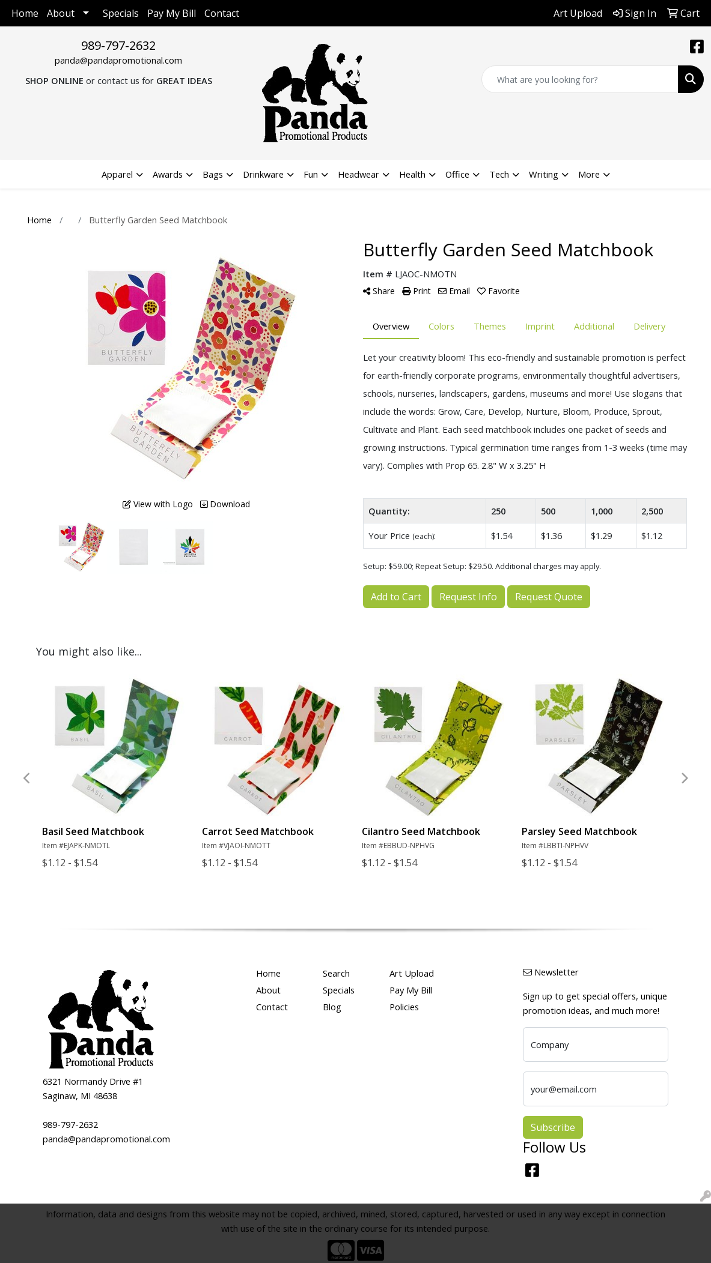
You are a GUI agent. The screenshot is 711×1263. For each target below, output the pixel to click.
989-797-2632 (118, 45)
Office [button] (457, 174)
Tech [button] (499, 174)
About (61, 13)
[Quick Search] (580, 79)
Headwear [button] (358, 174)
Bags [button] (213, 174)
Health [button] (412, 174)
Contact (221, 13)
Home (24, 13)
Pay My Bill (171, 13)
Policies (404, 1007)
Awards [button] (168, 174)
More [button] (589, 174)
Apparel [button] (117, 174)
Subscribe (553, 1127)
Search (336, 973)
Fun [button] (311, 174)
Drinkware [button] (263, 174)
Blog (332, 1007)
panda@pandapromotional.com (118, 60)
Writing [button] (543, 174)
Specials (121, 13)
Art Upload (411, 973)
